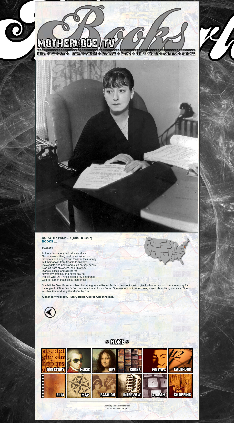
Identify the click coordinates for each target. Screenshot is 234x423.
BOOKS (47, 241)
